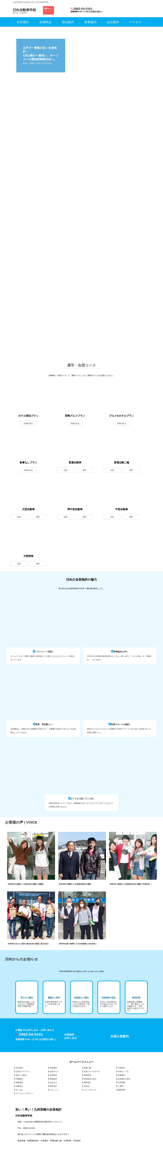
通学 (84, 470)
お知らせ (52, 1082)
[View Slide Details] (122, 45)
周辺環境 (86, 1075)
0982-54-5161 (82, 8)
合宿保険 (120, 1082)
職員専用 (120, 1090)
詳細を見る (28, 423)
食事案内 (120, 1075)
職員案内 (52, 1079)
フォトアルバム (89, 1090)
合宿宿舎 (52, 1075)
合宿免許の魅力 (123, 1079)
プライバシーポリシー (24, 1093)
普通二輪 (86, 1068)
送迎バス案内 (20, 1075)
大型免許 (120, 1068)
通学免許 (52, 1086)
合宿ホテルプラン (22, 1071)
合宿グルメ (53, 1071)
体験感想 (18, 1082)
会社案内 (18, 1068)
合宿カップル (122, 1071)
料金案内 (52, 1068)
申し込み (18, 1090)
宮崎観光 (18, 1079)
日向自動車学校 (24, 10)
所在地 (85, 1086)
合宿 (65, 470)
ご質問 (119, 1086)
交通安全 (18, 1086)
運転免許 (86, 1082)
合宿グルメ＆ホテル (91, 1071)
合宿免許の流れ (89, 1079)
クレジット (53, 1090)
